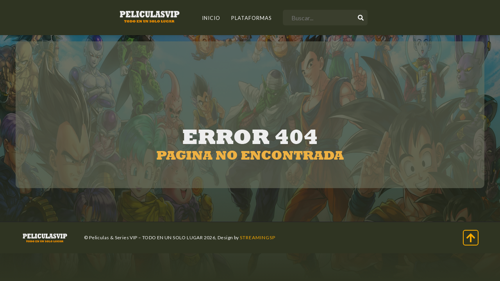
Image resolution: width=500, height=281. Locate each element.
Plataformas (251, 18)
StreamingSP (257, 237)
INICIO (211, 18)
